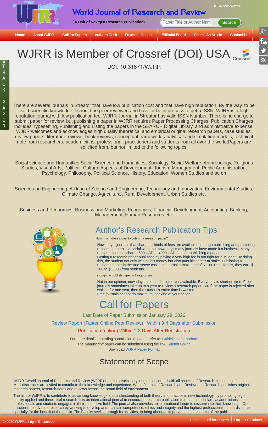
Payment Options (139, 35)
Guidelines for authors (180, 339)
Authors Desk (106, 35)
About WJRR (43, 35)
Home (20, 35)
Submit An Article (208, 35)
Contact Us (239, 35)
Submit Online (179, 344)
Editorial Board (173, 35)
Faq (237, 420)
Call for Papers (74, 35)
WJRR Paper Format (143, 349)
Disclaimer (253, 420)
